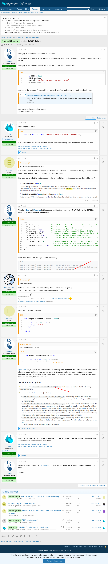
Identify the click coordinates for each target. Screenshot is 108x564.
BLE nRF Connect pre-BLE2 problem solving (40, 496)
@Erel (26, 210)
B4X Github (39, 13)
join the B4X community (50, 32)
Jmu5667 (98, 505)
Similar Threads (29, 45)
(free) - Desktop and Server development (24, 25)
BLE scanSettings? (30, 520)
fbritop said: (24, 163)
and (28, 428)
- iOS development (15, 28)
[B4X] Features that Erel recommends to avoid (32, 146)
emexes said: (24, 344)
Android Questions (28, 515)
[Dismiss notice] (105, 18)
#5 (97, 275)
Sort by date (91, 118)
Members (58, 9)
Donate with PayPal (60, 298)
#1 (105, 49)
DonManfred (9, 287)
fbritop (7, 44)
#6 (97, 307)
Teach (19, 9)
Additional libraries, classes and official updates (34, 529)
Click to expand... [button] (58, 363)
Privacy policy (88, 546)
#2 (97, 123)
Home (101, 546)
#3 (97, 158)
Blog (27, 9)
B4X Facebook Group (26, 13)
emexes (9, 170)
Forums (35, 9)
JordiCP (10, 522)
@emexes (37, 210)
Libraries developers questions (32, 506)
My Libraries (41, 301)
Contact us (66, 546)
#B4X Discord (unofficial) (9, 13)
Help (95, 546)
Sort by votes (101, 118)
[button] (10, 9)
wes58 (10, 506)
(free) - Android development (20, 23)
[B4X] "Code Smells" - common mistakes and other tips (35, 148)
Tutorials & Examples (29, 499)
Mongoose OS (45, 465)
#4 (97, 206)
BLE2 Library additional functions (22, 503)
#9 (97, 461)
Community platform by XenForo (54, 550)
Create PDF (21, 301)
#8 (97, 434)
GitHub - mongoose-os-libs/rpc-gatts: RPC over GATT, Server (50, 95)
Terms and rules (76, 546)
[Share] (101, 49)
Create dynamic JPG (30, 301)
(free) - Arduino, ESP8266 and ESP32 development (28, 30)
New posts (46, 9)
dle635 (99, 512)
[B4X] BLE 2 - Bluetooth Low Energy (33, 527)
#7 (97, 340)
